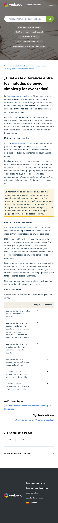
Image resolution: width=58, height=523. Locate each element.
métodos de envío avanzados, (25, 227)
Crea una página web (35, 483)
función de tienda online (18, 96)
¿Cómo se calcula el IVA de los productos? (34, 420)
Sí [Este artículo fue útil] (10, 439)
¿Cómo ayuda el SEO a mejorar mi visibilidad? (29, 46)
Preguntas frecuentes (40, 66)
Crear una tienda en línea (37, 488)
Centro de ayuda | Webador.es (16, 66)
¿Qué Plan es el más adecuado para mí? (29, 32)
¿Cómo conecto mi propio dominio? (29, 41)
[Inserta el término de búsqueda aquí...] (29, 19)
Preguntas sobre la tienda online (20, 69)
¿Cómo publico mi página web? (29, 27)
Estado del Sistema (34, 498)
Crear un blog (32, 493)
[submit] (50, 19)
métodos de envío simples (24, 143)
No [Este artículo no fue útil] (22, 439)
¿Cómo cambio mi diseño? (29, 37)
